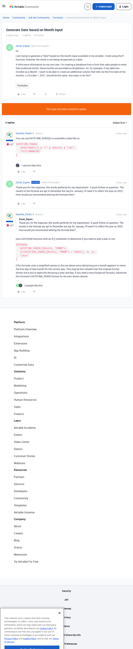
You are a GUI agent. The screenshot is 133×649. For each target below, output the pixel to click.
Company (20, 519)
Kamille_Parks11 (25, 133)
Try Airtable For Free (26, 561)
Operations (20, 393)
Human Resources (25, 400)
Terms (66, 626)
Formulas (58, 17)
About (17, 526)
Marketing (20, 385)
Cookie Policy (46, 637)
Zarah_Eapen (23, 46)
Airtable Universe (24, 512)
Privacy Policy (11, 647)
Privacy (67, 617)
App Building (21, 350)
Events (18, 435)
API (66, 599)
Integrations (21, 336)
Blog (16, 540)
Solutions (20, 371)
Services (19, 484)
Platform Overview (25, 329)
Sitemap (66, 608)
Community (18, 17)
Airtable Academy (25, 428)
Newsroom (20, 554)
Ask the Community (39, 17)
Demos (18, 449)
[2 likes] (29, 285)
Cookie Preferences (66, 643)
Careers (18, 533)
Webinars (19, 463)
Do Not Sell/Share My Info (66, 635)
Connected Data (24, 365)
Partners (19, 477)
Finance (19, 414)
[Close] (59, 622)
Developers (20, 491)
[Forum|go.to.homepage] (24, 6)
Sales (17, 407)
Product (19, 378)
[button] (4, 7)
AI (15, 357)
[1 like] (28, 165)
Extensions (20, 343)
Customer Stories (24, 456)
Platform (19, 322)
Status (18, 547)
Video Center (21, 442)
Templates (20, 505)
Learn (17, 421)
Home (6, 17)
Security (66, 591)
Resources (20, 470)
